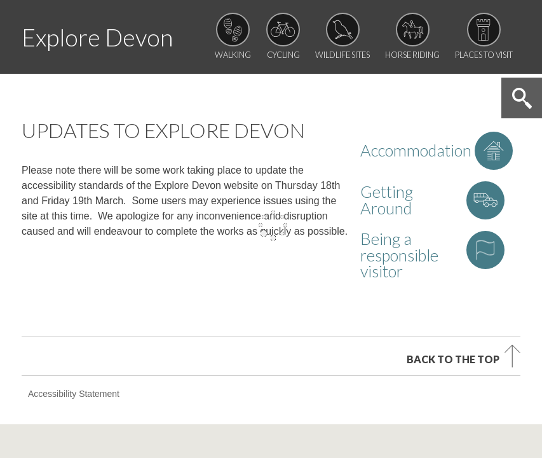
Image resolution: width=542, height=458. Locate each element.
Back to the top (453, 285)
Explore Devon (97, 37)
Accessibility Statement (73, 320)
